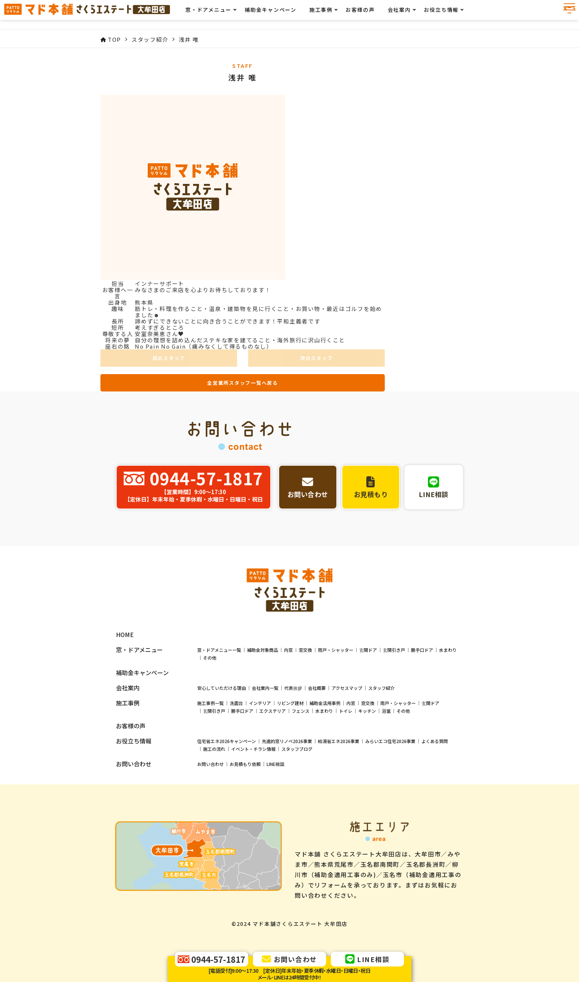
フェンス (300, 705)
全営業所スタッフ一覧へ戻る (242, 382)
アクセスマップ (347, 682)
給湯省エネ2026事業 (338, 735)
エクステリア (272, 705)
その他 (209, 652)
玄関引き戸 (394, 644)
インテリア (260, 697)
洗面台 (236, 697)
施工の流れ (214, 743)
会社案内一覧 (265, 682)
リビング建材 (290, 697)
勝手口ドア (422, 644)
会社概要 (317, 682)
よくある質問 (434, 735)
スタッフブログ (296, 743)
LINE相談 (275, 758)
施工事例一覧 (210, 697)
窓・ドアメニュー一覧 (219, 644)
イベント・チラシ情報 (253, 743)
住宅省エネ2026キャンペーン (226, 735)
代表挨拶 (293, 682)
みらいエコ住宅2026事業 (390, 735)
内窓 (288, 644)
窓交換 (305, 644)
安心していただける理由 (221, 682)
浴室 (386, 705)
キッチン (367, 705)
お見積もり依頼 (245, 758)
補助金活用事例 (324, 697)
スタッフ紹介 (381, 682)
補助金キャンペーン (277, 14)
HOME (125, 629)
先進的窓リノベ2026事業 (287, 735)
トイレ (345, 705)
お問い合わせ (210, 758)
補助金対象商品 (262, 644)
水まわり (448, 644)
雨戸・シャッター (335, 644)
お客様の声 (367, 14)
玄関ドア (368, 644)
